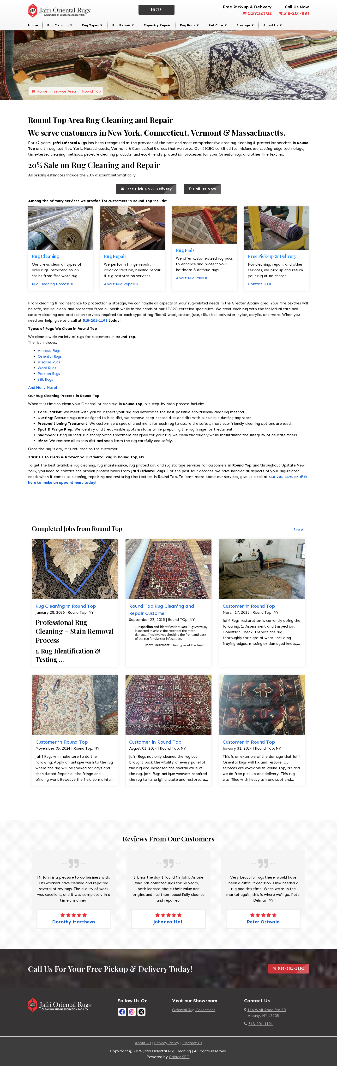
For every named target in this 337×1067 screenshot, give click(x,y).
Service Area (65, 92)
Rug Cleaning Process (52, 285)
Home (33, 25)
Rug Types (90, 25)
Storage (243, 25)
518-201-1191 (294, 13)
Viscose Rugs (49, 363)
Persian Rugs (49, 375)
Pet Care (216, 25)
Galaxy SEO (179, 1058)
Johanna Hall (168, 923)
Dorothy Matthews (73, 923)
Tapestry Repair (157, 25)
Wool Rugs (47, 369)
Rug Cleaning (57, 25)
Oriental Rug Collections (193, 1011)
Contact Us (257, 13)
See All (299, 531)
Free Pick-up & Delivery (148, 190)
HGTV (156, 9)
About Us (270, 25)
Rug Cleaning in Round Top (66, 607)
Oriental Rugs (50, 357)
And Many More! (42, 388)
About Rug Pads (191, 279)
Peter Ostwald (263, 923)
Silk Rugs (45, 380)
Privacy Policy (166, 1044)
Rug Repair (121, 25)
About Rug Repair (121, 285)
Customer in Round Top (249, 607)
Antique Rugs (49, 352)
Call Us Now (204, 190)
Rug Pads (187, 25)
